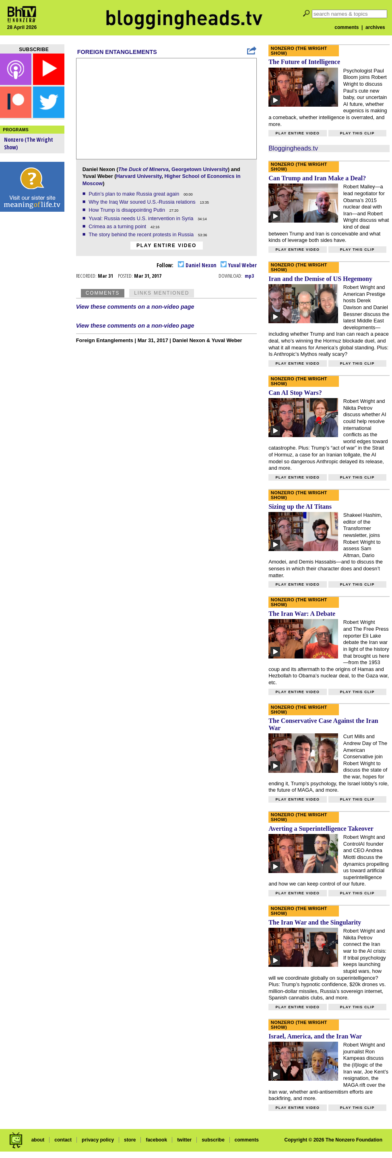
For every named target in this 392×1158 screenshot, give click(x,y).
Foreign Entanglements (117, 52)
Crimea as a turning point (118, 226)
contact (63, 1140)
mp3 (249, 275)
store (130, 1140)
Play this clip (357, 133)
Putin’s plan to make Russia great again (135, 194)
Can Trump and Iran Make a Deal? (317, 178)
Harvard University (138, 176)
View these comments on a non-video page (135, 306)
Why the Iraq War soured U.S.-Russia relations (143, 202)
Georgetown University (199, 169)
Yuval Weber (239, 265)
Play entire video (166, 245)
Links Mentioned (161, 293)
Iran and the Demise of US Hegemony (320, 278)
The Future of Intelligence (304, 61)
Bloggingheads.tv (293, 148)
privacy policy (98, 1140)
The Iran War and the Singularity (314, 922)
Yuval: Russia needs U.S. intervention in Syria (142, 218)
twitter (184, 1140)
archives (375, 27)
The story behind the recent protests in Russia (142, 234)
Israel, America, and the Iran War (315, 1036)
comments (346, 27)
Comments (103, 293)
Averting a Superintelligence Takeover (320, 828)
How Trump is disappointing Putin (127, 210)
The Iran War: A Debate (301, 613)
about (38, 1140)
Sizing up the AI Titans (300, 506)
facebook (156, 1140)
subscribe (213, 1140)
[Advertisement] (32, 342)
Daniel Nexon (197, 265)
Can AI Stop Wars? (295, 392)
